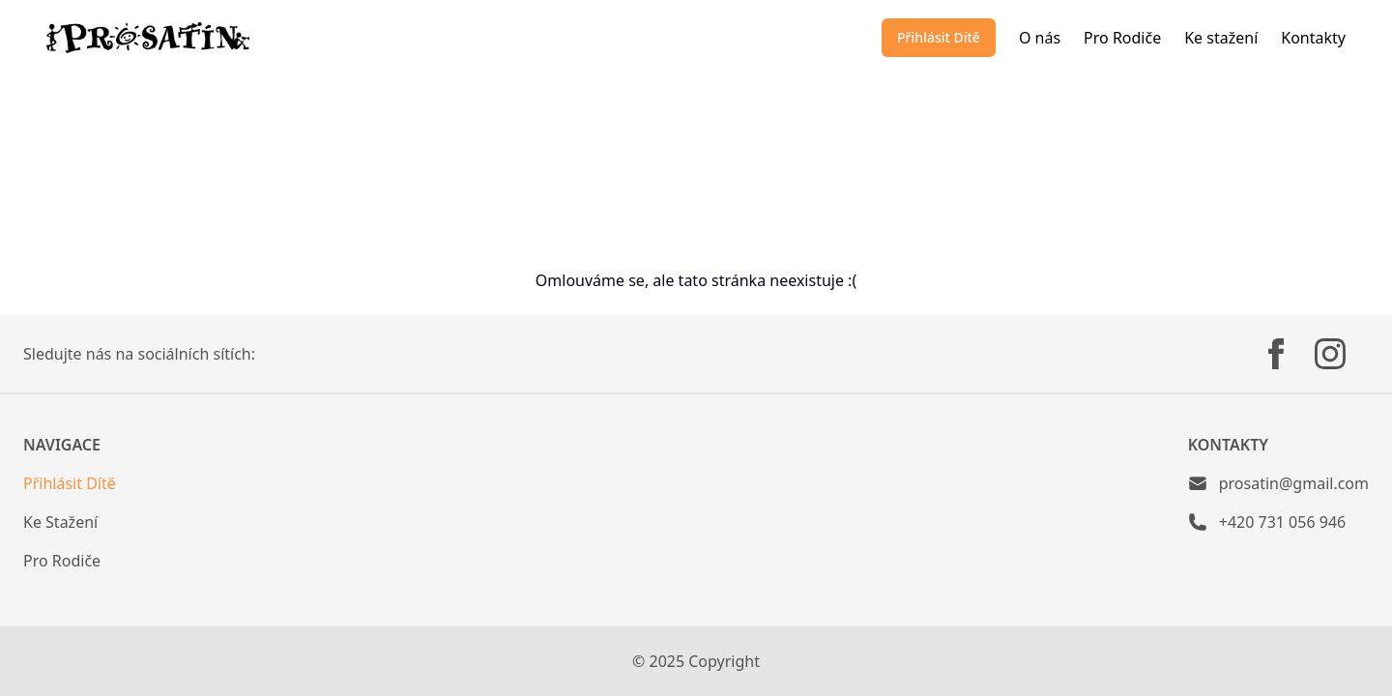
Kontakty (1313, 37)
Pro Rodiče (1122, 37)
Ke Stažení (60, 522)
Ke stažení (1221, 37)
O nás (1039, 37)
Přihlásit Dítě (938, 37)
